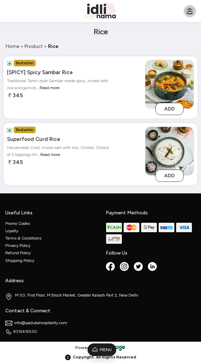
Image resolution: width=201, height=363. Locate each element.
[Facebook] (111, 267)
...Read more (48, 87)
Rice (53, 46)
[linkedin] (153, 267)
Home (12, 46)
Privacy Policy (17, 245)
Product (34, 46)
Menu (102, 350)
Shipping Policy (19, 260)
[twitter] (139, 267)
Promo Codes (17, 223)
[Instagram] (125, 267)
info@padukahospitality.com (36, 322)
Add (169, 109)
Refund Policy (18, 252)
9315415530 (21, 331)
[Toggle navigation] (189, 11)
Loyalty (11, 230)
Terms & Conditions (23, 238)
